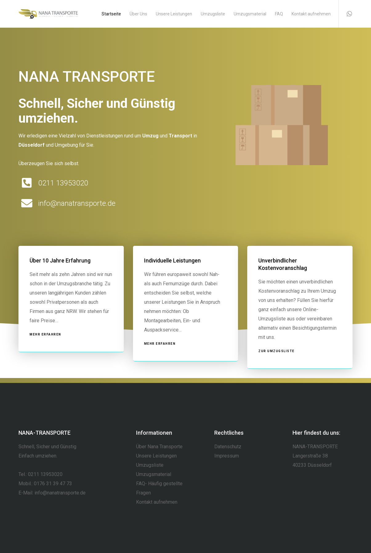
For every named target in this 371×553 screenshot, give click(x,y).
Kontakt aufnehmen (156, 502)
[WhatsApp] (346, 14)
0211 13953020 (45, 474)
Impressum (226, 456)
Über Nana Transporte (159, 446)
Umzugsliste (149, 465)
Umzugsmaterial (153, 474)
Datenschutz (227, 446)
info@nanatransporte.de (60, 493)
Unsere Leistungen (156, 456)
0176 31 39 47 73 (53, 483)
